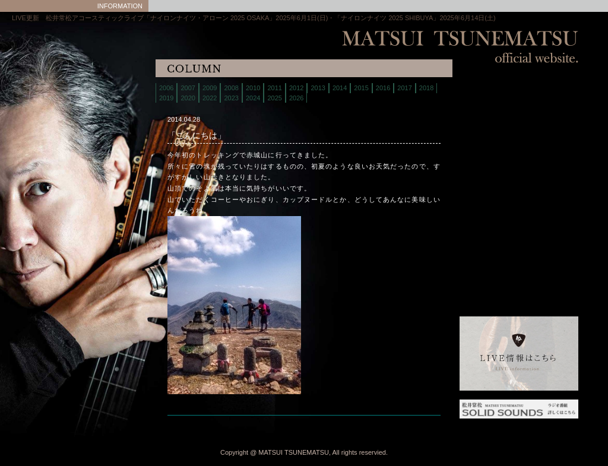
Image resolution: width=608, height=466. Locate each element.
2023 (231, 98)
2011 (274, 87)
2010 (253, 87)
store (489, 133)
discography (489, 148)
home (489, 88)
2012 (296, 87)
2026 (296, 98)
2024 (253, 98)
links (489, 207)
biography (489, 118)
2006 (166, 87)
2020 (187, 98)
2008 (231, 87)
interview (489, 192)
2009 (209, 87)
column (489, 177)
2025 (274, 98)
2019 (166, 98)
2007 (187, 87)
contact (489, 163)
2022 (209, 98)
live (489, 103)
